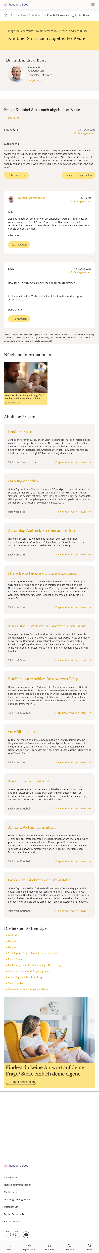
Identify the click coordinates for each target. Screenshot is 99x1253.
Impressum (10, 1177)
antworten (21, 244)
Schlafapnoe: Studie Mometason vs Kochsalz (33, 953)
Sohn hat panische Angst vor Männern (29, 989)
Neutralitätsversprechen (17, 1184)
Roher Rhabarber (17, 959)
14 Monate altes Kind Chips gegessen (29, 971)
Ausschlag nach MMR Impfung (25, 977)
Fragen (12, 941)
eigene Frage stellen (80, 175)
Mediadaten (11, 1192)
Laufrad (12, 935)
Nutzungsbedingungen (17, 1199)
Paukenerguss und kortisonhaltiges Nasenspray (35, 965)
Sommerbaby (15, 983)
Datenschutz (11, 1206)
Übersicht (13, 117)
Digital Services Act (14, 1214)
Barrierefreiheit (12, 1221)
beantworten (18, 175)
